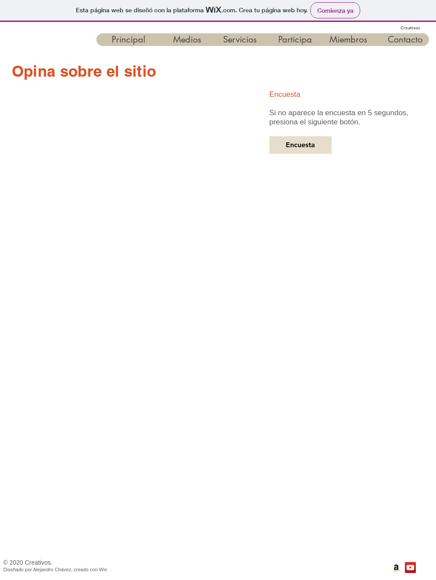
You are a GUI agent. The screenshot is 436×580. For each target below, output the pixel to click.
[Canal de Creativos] (410, 567)
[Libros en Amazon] (396, 567)
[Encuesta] (300, 145)
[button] (124, 39)
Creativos (410, 28)
